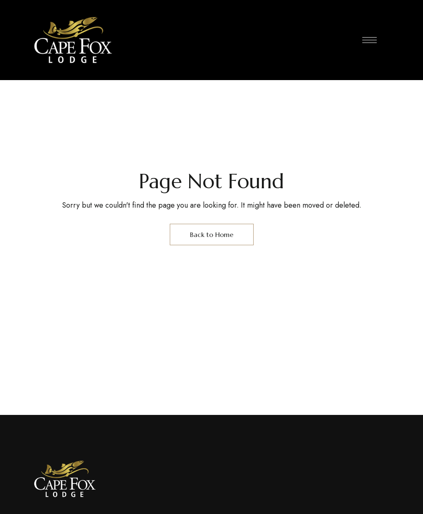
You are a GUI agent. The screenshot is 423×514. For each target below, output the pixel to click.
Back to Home (211, 234)
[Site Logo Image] (73, 40)
